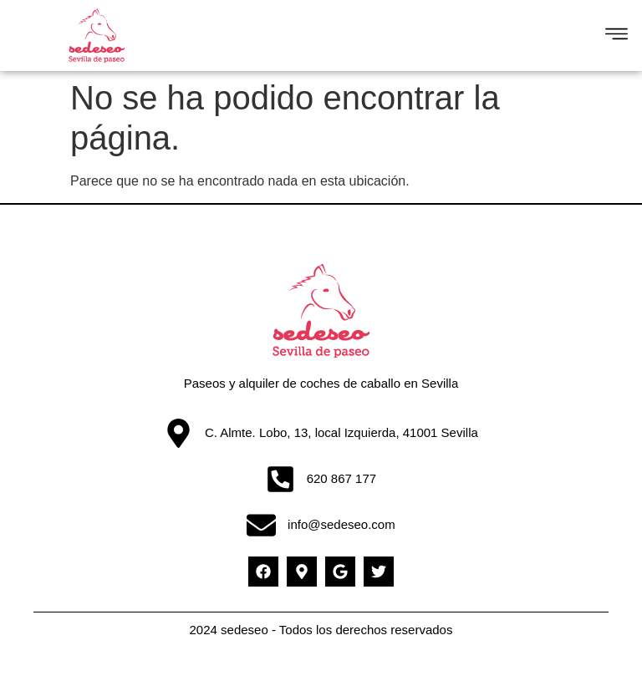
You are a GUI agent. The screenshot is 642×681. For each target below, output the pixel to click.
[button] (616, 36)
